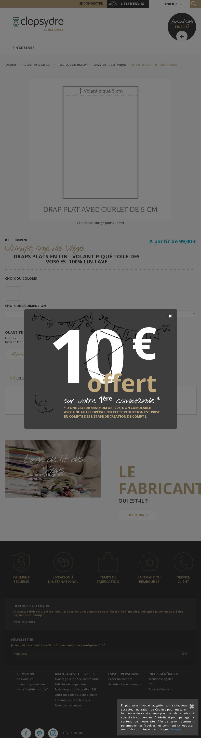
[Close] (170, 316)
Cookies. (175, 729)
